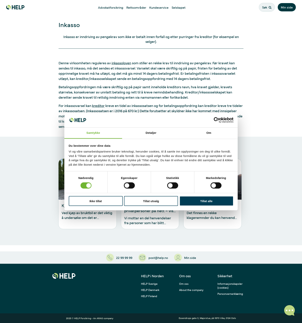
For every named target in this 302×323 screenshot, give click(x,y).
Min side (287, 7)
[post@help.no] (153, 257)
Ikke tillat (95, 201)
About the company (191, 290)
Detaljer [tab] (151, 132)
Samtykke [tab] (93, 132)
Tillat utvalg (151, 201)
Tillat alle (206, 201)
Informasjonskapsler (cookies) (229, 285)
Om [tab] (208, 132)
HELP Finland (149, 296)
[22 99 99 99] (119, 257)
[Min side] (185, 257)
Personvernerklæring (230, 294)
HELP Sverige (149, 284)
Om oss (184, 284)
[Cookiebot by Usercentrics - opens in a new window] (216, 120)
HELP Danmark (150, 290)
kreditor (98, 105)
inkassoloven (121, 62)
